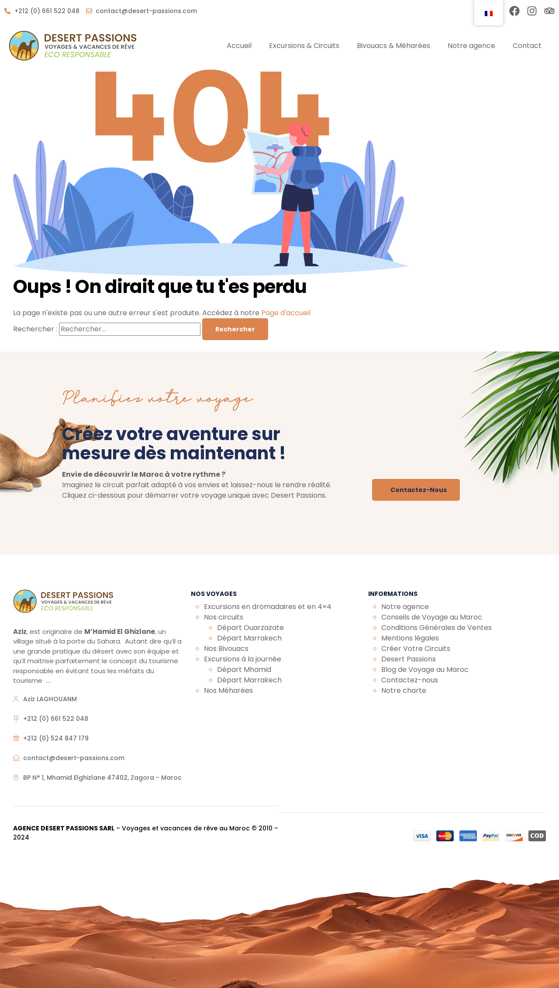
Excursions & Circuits (304, 46)
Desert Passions (408, 659)
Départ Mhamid (244, 669)
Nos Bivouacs (226, 649)
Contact (527, 46)
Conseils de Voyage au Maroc (431, 617)
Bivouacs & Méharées (393, 46)
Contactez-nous (409, 680)
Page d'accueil (286, 313)
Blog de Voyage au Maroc (425, 669)
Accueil (239, 46)
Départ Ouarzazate (250, 628)
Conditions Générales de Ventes (436, 628)
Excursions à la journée (242, 659)
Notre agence (471, 46)
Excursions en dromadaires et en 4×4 (267, 607)
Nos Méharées (228, 690)
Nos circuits (223, 617)
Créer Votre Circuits (416, 649)
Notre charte (403, 690)
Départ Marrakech (249, 638)
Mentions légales (410, 638)
